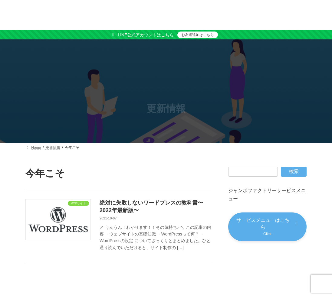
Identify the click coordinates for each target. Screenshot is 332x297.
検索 (294, 171)
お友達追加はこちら (197, 35)
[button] (267, 227)
